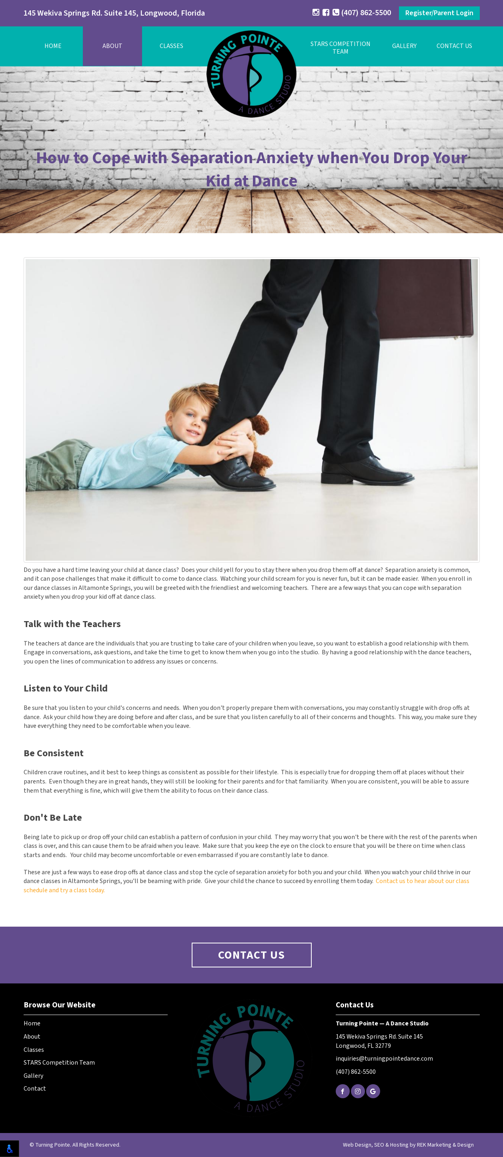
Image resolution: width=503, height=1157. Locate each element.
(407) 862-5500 (362, 12)
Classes (171, 46)
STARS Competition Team (59, 1062)
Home (53, 46)
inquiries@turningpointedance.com (384, 1058)
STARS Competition (341, 48)
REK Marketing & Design (445, 1145)
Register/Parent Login (439, 13)
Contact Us (454, 46)
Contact (35, 1088)
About (112, 46)
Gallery (404, 46)
